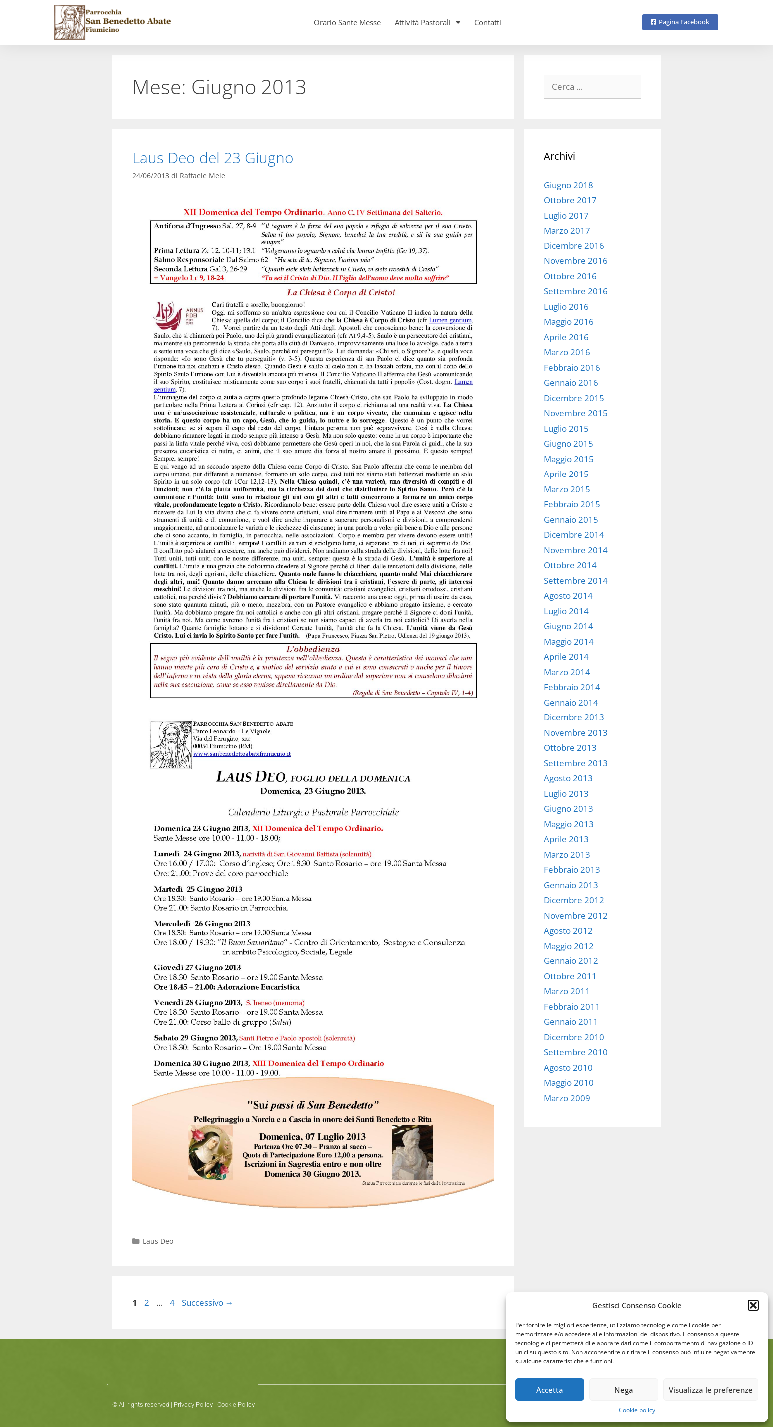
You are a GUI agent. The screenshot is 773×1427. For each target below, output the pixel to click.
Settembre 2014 (576, 580)
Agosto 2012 (568, 930)
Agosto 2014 (568, 595)
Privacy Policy (193, 1404)
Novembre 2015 (576, 413)
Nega (623, 1390)
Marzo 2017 (567, 230)
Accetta (549, 1390)
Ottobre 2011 (570, 976)
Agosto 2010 (568, 1067)
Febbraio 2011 (572, 1006)
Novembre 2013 (576, 732)
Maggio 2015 (569, 459)
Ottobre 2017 (570, 200)
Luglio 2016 (566, 306)
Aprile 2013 (566, 839)
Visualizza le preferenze (711, 1390)
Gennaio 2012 (571, 960)
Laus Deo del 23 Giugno (213, 157)
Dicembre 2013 (574, 717)
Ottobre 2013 (570, 747)
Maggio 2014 (569, 641)
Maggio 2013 (569, 824)
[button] (753, 1305)
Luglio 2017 (566, 215)
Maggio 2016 (569, 321)
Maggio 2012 (569, 945)
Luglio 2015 (566, 428)
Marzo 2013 (567, 854)
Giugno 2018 (568, 185)
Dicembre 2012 (574, 900)
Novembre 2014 (576, 550)
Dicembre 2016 (574, 245)
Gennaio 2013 (571, 885)
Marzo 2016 (567, 352)
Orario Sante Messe (347, 22)
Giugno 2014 (568, 626)
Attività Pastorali (427, 22)
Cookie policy (637, 1410)
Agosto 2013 (568, 778)
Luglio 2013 (566, 793)
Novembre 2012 (576, 915)
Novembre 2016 (576, 260)
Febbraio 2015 (572, 504)
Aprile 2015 (566, 473)
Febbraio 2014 (572, 687)
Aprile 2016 (566, 337)
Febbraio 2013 (572, 869)
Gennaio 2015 (571, 519)
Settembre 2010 (576, 1052)
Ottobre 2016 (570, 276)
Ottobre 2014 (570, 565)
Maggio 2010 (569, 1082)
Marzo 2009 (567, 1098)
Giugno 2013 (568, 808)
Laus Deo (158, 1241)
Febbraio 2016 (572, 367)
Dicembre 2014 (574, 534)
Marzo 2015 (567, 489)
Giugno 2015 (568, 443)
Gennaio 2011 (571, 1021)
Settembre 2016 (576, 291)
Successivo (208, 1302)
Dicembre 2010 (574, 1037)
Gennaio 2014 (571, 702)
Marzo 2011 (567, 991)
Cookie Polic (234, 1404)
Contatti (487, 22)
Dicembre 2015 (574, 398)
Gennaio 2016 (571, 382)
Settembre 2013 (576, 763)
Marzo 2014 (567, 672)
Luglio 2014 (566, 611)
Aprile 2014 (566, 656)
